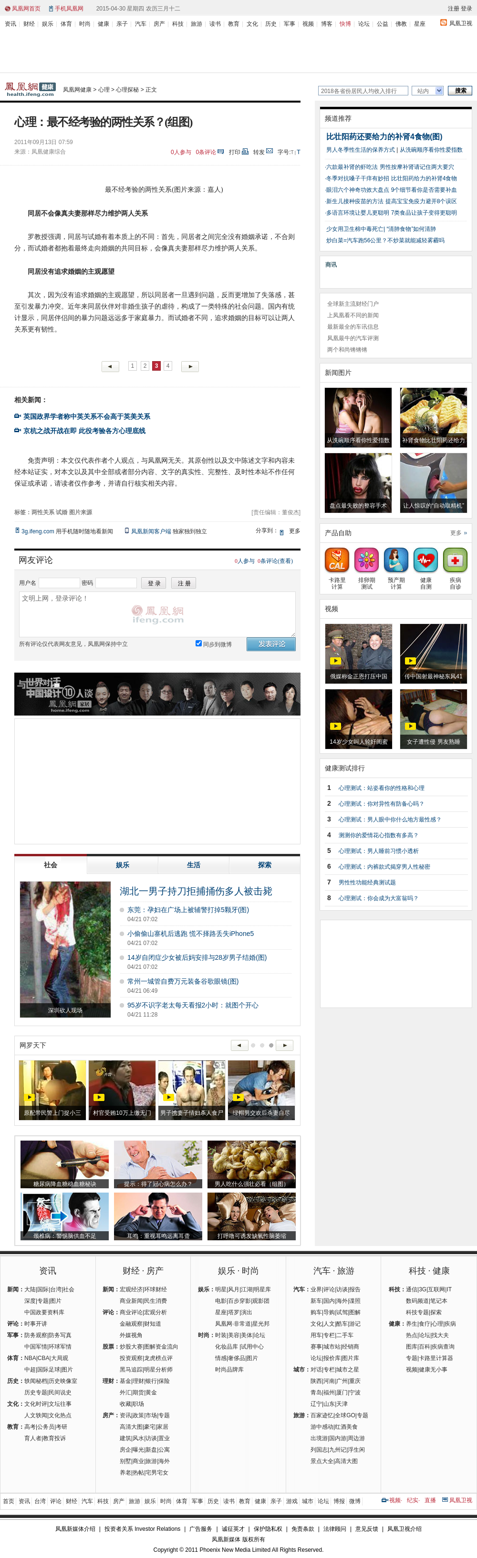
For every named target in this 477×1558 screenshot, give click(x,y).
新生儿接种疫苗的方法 (355, 201)
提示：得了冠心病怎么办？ (158, 1184)
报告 (355, 1289)
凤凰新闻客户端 (151, 531)
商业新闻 (131, 1301)
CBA (44, 1358)
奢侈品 (236, 1358)
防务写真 (60, 1335)
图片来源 (80, 512)
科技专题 (417, 1312)
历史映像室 (63, 1381)
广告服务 (200, 1529)
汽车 (140, 24)
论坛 (364, 24)
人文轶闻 (35, 1415)
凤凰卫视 (460, 23)
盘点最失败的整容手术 (358, 505)
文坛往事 (60, 1404)
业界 (316, 1289)
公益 (382, 24)
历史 (271, 24)
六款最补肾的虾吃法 (352, 167)
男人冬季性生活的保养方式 (360, 149)
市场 (151, 1415)
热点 (411, 1335)
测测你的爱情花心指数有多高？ (379, 835)
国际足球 (48, 1369)
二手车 (344, 1335)
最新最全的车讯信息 (353, 326)
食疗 (424, 1323)
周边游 (356, 1438)
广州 (342, 1381)
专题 (43, 1301)
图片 (56, 1301)
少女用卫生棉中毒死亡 (355, 229)
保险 (164, 1381)
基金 (125, 1381)
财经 (29, 24)
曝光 (138, 1449)
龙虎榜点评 (158, 1358)
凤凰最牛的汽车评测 (353, 338)
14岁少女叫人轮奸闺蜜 (358, 741)
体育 (66, 24)
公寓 (164, 1449)
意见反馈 (366, 1529)
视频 (308, 24)
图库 (411, 1346)
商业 (138, 1461)
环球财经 (155, 1289)
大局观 (59, 1358)
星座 (419, 24)
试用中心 (252, 1346)
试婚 (61, 512)
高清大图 (131, 1426)
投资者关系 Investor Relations (142, 1529)
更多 (456, 533)
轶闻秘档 (35, 1381)
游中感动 (322, 1426)
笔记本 (438, 1301)
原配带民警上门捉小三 (52, 1113)
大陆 (30, 1289)
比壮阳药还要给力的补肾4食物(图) (384, 137)
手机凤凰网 (69, 8)
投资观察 (131, 1358)
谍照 (355, 1301)
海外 (164, 1461)
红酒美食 (346, 1426)
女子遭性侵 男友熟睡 (433, 741)
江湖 (246, 1289)
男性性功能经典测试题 (367, 882)
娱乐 (47, 24)
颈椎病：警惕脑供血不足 (64, 1236)
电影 (221, 1301)
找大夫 (440, 1335)
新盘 (151, 1449)
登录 (466, 8)
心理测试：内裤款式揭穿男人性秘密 (384, 866)
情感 (221, 1358)
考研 (61, 1426)
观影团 (261, 1301)
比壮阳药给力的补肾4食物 (424, 178)
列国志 (319, 1449)
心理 (104, 89)
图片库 (350, 1358)
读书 (215, 24)
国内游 (337, 1438)
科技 (178, 24)
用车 (316, 1335)
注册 (453, 8)
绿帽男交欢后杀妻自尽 (261, 1113)
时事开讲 (35, 1323)
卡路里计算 (337, 580)
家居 (162, 1426)
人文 (329, 1323)
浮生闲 (356, 1449)
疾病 (450, 1323)
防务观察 (35, 1335)
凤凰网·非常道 (233, 1323)
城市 (307, 1501)
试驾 (342, 1312)
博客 (326, 24)
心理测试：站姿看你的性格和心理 (382, 788)
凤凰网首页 (26, 8)
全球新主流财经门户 (353, 304)
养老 (125, 1472)
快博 (345, 24)
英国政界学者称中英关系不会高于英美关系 (86, 416)
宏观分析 (155, 1312)
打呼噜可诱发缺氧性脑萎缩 (252, 1236)
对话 (316, 1369)
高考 (30, 1426)
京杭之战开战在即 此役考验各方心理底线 (84, 431)
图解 (355, 1312)
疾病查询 (443, 1346)
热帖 (138, 1472)
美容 (233, 1335)
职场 (138, 1404)
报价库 (332, 1358)
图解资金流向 (161, 1346)
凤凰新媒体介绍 (75, 1529)
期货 (138, 1392)
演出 (246, 1312)
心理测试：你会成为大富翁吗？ (379, 898)
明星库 (262, 1289)
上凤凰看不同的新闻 (353, 315)
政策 (138, 1415)
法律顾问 (334, 1529)
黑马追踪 (131, 1369)
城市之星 (347, 1369)
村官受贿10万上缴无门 (122, 1113)
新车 (316, 1301)
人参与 (181, 152)
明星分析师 (158, 1369)
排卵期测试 (366, 580)
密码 (87, 583)
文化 (252, 24)
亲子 (122, 24)
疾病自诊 (455, 580)
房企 (125, 1449)
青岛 (316, 1392)
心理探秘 (127, 89)
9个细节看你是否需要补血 (424, 190)
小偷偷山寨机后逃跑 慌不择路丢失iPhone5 (190, 933)
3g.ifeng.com (37, 531)
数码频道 (417, 1301)
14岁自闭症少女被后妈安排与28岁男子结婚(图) (197, 957)
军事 (289, 24)
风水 (138, 1438)
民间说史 (60, 1392)
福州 (329, 1392)
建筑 (125, 1438)
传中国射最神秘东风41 (433, 676)
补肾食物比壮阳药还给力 (433, 440)
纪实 (412, 1500)
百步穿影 (239, 1301)
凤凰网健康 (77, 89)
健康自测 (425, 580)
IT (449, 1289)
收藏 (125, 1404)
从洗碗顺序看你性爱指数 (431, 149)
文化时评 (35, 1404)
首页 (8, 1501)
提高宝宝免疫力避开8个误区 (421, 201)
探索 (436, 1312)
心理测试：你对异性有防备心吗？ (382, 803)
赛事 (316, 1346)
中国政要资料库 (44, 1312)
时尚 (85, 24)
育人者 (32, 1438)
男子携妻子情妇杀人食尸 (191, 1113)
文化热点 (60, 1415)
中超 (30, 1369)
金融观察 (131, 1323)
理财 (138, 1381)
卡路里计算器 (436, 1358)
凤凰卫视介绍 (404, 1529)
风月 (233, 1289)
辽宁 (316, 1404)
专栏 (329, 1335)
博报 (339, 1501)
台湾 (56, 1289)
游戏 (292, 1501)
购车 (316, 1312)
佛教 (401, 24)
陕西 (316, 1381)
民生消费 (155, 1301)
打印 (234, 152)
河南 (329, 1381)
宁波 (355, 1392)
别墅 (125, 1461)
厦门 (342, 1392)
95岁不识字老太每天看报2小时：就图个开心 (193, 1005)
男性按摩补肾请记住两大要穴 (417, 167)
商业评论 (131, 1312)
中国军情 (35, 1346)
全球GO (345, 1415)
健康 (103, 24)
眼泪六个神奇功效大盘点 (357, 190)
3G (422, 1289)
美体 (246, 1335)
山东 (329, 1404)
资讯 (10, 24)
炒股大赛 (131, 1346)
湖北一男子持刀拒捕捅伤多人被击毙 (196, 891)
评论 (329, 1289)
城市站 (332, 1346)
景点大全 (322, 1461)
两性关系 (42, 512)
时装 (221, 1335)
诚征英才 (233, 1529)
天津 (342, 1404)
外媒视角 (131, 1335)
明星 (221, 1289)
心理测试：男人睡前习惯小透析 (379, 851)
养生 (411, 1323)
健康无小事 (433, 1369)
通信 (411, 1289)
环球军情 (60, 1346)
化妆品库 (226, 1346)
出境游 (319, 1438)
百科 (424, 1346)
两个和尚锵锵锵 (347, 349)
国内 (329, 1301)
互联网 (436, 1289)
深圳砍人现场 (65, 1010)
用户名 (27, 583)
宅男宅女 (156, 1472)
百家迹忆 (322, 1415)
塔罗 (233, 1312)
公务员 (45, 1426)
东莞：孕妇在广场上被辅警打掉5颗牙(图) (188, 910)
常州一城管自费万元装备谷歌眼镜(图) (182, 981)
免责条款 (302, 1529)
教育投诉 (54, 1438)
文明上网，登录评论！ (157, 614)
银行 (151, 1381)
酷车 (342, 1323)
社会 (68, 1289)
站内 (423, 91)
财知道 (152, 1323)
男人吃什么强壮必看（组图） (252, 1184)
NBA (30, 1358)
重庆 (355, 1381)
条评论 (206, 152)
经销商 (350, 1346)
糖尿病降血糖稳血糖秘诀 (64, 1184)
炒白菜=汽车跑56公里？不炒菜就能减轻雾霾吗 (385, 240)
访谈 (151, 1438)
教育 (233, 24)
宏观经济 (131, 1289)
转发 (259, 152)
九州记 (337, 1449)
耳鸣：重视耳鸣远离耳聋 (158, 1236)
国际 (43, 1289)
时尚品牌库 (229, 1369)
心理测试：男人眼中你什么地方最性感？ (390, 819)
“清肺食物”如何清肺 (411, 229)
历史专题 (35, 1392)
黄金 (151, 1392)
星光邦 (261, 1323)
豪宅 (150, 1426)
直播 (430, 1500)
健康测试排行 (345, 768)
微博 (355, 1501)
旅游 (196, 24)
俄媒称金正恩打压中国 (358, 676)
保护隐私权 (268, 1529)
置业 (164, 1438)
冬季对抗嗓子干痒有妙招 (357, 178)
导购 (329, 1312)
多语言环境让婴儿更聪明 (357, 212)
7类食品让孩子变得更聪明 (424, 212)
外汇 (125, 1392)
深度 (30, 1301)
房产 (159, 24)
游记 (355, 1323)
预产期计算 (396, 580)
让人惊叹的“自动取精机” (433, 505)
